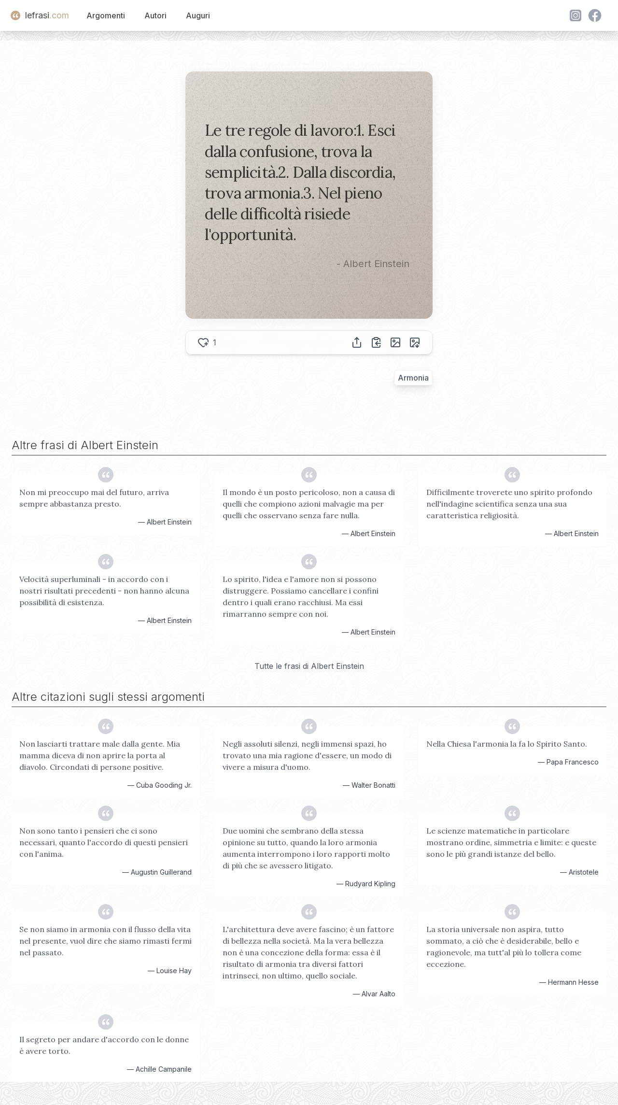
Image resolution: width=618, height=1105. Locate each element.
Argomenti (105, 15)
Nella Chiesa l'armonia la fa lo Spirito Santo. (506, 744)
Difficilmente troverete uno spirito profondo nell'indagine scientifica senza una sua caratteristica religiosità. (509, 503)
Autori (155, 15)
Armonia (413, 377)
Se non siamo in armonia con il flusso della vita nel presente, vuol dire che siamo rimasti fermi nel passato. (105, 940)
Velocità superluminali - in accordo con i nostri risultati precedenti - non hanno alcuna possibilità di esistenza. (104, 590)
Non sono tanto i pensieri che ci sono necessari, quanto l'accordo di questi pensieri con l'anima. (103, 842)
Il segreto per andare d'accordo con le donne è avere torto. (104, 1045)
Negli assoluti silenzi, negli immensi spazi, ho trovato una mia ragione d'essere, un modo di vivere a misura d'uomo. (307, 755)
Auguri (198, 15)
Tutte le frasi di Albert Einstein (309, 666)
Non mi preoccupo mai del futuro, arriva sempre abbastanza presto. (94, 498)
